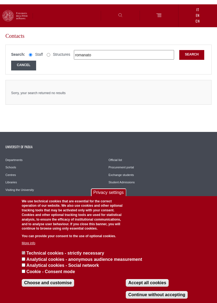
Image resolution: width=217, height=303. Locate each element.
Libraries (11, 182)
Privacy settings (108, 192)
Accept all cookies (147, 282)
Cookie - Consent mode (50, 271)
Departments (14, 160)
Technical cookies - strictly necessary (65, 253)
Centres (10, 175)
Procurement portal (121, 167)
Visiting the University (19, 189)
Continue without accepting (156, 294)
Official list (115, 160)
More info (28, 243)
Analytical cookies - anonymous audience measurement (84, 259)
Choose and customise (48, 282)
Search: (18, 54)
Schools (10, 167)
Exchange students (121, 175)
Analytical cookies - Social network (62, 265)
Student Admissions (122, 182)
